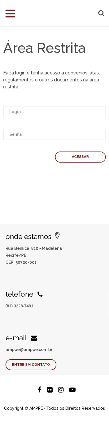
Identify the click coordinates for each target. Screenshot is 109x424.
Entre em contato (31, 365)
